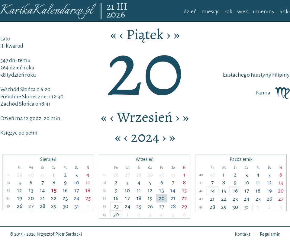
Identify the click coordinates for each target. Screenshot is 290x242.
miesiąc (210, 11)
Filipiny (280, 75)
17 (76, 190)
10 (76, 183)
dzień (190, 11)
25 (88, 198)
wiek (242, 11)
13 (31, 190)
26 (19, 206)
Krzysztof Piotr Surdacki (59, 234)
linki (284, 11)
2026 (115, 14)
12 (19, 190)
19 (19, 198)
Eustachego (236, 75)
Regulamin (270, 234)
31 (42, 175)
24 (76, 198)
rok (228, 11)
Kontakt (242, 234)
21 (111, 7)
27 (31, 206)
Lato (5, 39)
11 (88, 183)
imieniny (264, 11)
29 (19, 175)
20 (31, 198)
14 (42, 190)
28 (42, 206)
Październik (241, 159)
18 (87, 190)
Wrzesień (145, 117)
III (121, 7)
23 (65, 198)
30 (31, 175)
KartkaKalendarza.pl (46, 11)
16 (65, 190)
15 (53, 190)
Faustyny (260, 75)
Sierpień (48, 159)
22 (53, 198)
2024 (145, 137)
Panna (273, 93)
